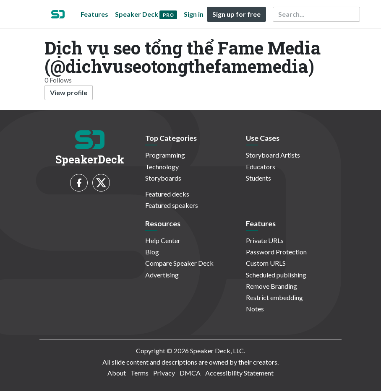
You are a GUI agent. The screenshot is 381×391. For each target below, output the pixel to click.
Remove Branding (271, 286)
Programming (165, 155)
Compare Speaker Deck (179, 263)
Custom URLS (266, 263)
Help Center (162, 240)
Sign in (194, 14)
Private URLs (265, 240)
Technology (162, 167)
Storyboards (163, 178)
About (116, 373)
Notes (255, 309)
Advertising (162, 275)
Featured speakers (171, 205)
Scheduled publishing (276, 275)
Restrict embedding (274, 297)
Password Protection (276, 252)
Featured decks (167, 194)
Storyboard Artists (273, 155)
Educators (260, 167)
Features (94, 14)
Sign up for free (236, 14)
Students (258, 178)
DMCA (190, 373)
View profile (68, 92)
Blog (152, 252)
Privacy (164, 373)
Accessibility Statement (239, 373)
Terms (139, 373)
